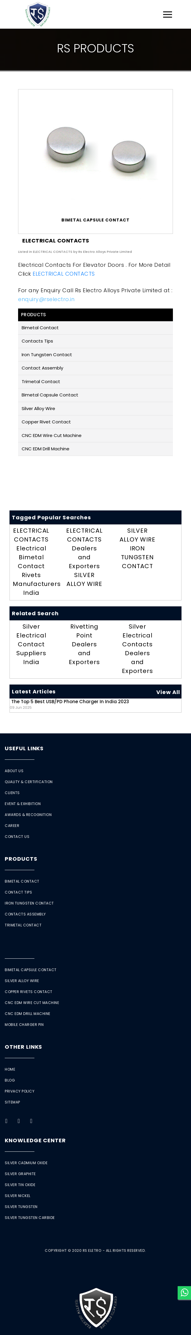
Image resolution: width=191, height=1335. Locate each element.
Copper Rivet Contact (46, 422)
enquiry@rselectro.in (46, 299)
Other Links (23, 1046)
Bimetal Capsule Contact (50, 395)
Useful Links (24, 748)
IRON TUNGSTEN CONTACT (137, 557)
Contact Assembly (42, 368)
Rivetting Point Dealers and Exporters (84, 644)
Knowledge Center (35, 1140)
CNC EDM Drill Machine (45, 449)
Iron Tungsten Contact (47, 354)
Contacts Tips (37, 341)
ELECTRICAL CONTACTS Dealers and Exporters (84, 548)
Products (21, 858)
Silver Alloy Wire (38, 408)
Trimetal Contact (41, 381)
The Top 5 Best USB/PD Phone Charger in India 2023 (69, 704)
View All (168, 692)
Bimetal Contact (40, 327)
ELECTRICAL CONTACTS (64, 273)
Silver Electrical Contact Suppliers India (31, 644)
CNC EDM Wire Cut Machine (52, 435)
